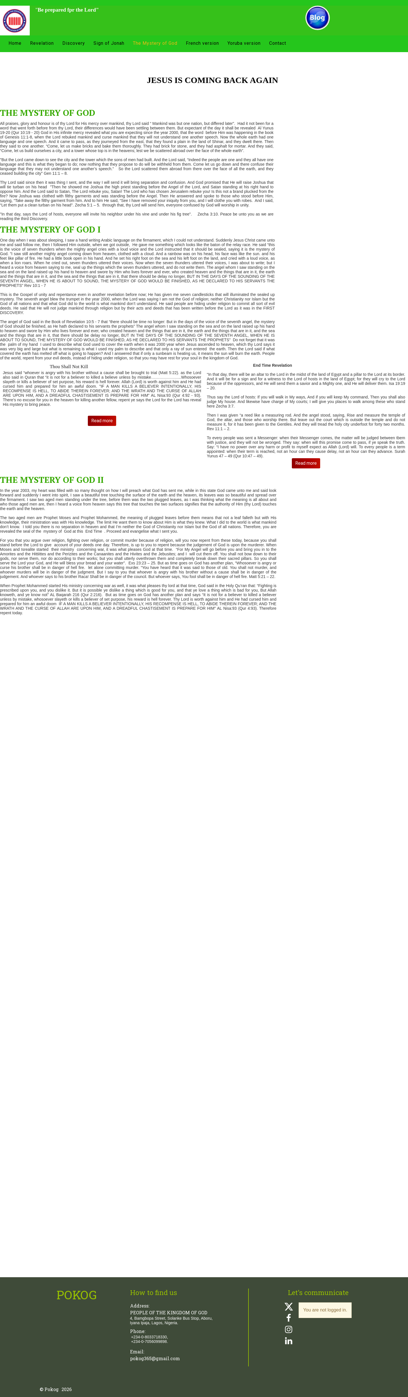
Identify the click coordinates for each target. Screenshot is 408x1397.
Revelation (42, 43)
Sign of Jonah (109, 43)
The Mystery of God (155, 43)
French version (202, 43)
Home (15, 43)
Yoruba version (244, 43)
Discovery (73, 43)
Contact (277, 43)
